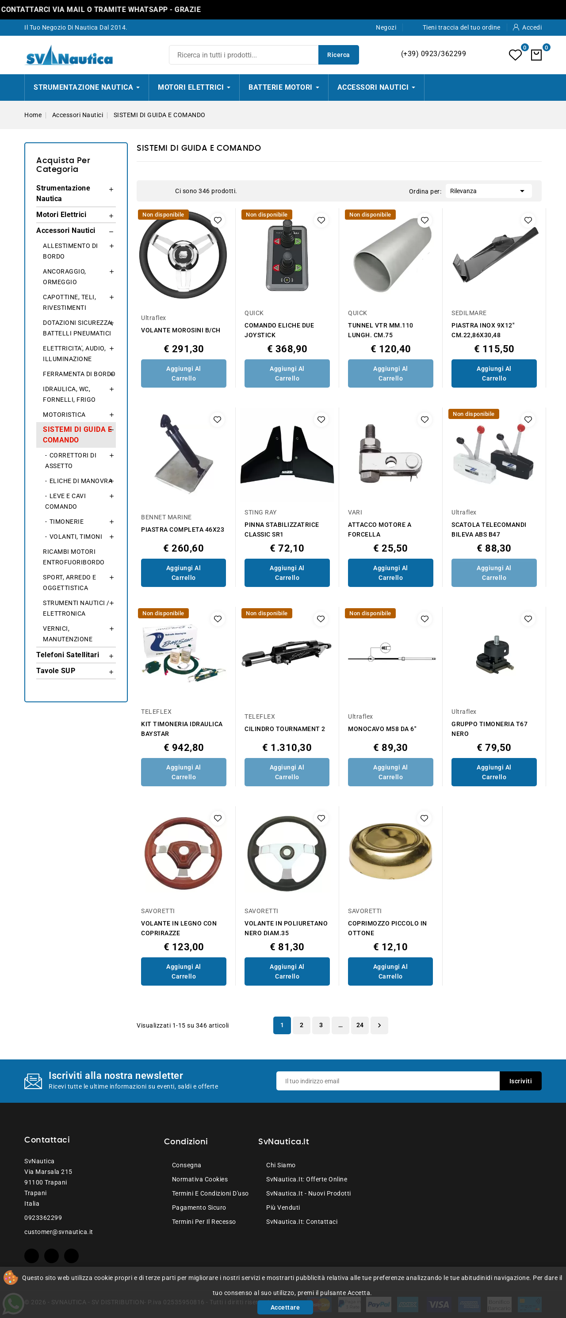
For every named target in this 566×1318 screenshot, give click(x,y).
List (164, 191)
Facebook (31, 1256)
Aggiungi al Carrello (183, 373)
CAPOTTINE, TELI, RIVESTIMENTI (69, 302)
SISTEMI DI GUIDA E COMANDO (77, 434)
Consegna (187, 1165)
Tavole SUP (55, 671)
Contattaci (47, 1140)
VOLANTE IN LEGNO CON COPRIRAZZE (179, 928)
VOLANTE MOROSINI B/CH (181, 330)
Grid (150, 191)
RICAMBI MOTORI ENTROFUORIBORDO (74, 557)
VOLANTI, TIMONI (76, 536)
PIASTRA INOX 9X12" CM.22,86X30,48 (482, 330)
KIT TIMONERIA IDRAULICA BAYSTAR (182, 728)
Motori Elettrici (61, 214)
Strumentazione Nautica (63, 193)
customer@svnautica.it (58, 1231)
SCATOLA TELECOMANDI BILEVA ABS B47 (489, 529)
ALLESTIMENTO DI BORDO (70, 251)
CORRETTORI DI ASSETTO (70, 460)
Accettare (285, 1307)
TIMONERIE (67, 521)
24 (360, 1024)
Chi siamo (281, 1165)
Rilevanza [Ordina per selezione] (489, 190)
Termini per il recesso (204, 1221)
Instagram (71, 1256)
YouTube (51, 1256)
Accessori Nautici (66, 230)
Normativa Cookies (200, 1179)
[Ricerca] (264, 55)
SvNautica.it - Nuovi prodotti (308, 1193)
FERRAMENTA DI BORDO (79, 373)
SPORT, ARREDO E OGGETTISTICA (69, 582)
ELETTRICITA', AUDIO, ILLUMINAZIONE (74, 353)
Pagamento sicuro (199, 1207)
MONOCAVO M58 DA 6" (382, 728)
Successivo (379, 1025)
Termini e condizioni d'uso (210, 1193)
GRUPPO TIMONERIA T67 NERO (489, 728)
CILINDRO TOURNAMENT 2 (285, 728)
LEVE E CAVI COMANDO (65, 501)
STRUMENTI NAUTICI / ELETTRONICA (76, 608)
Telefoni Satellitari (67, 655)
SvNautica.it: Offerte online (306, 1179)
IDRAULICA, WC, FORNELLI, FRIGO (69, 394)
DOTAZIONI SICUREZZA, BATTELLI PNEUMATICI (78, 328)
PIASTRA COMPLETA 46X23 (182, 529)
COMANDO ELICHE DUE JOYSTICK (279, 330)
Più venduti (283, 1207)
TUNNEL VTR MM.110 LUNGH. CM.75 (380, 330)
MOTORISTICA (64, 414)
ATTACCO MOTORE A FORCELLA (379, 529)
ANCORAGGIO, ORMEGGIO (64, 277)
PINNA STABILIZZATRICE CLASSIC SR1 (282, 529)
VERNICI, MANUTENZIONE (67, 634)
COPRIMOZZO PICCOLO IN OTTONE (387, 928)
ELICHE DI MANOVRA (81, 480)
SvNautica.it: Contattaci (301, 1221)
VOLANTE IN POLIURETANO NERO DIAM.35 (286, 928)
